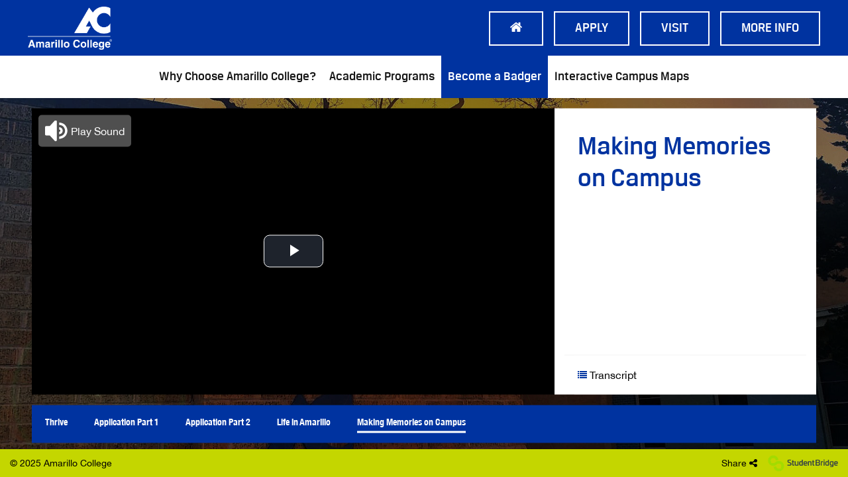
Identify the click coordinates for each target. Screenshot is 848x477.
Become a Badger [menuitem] (494, 77)
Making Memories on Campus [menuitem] (411, 421)
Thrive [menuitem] (56, 421)
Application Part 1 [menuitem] (126, 421)
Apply (591, 28)
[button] (84, 130)
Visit (674, 28)
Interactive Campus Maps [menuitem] (622, 77)
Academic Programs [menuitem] (382, 77)
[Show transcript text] (632, 374)
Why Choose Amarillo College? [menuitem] (237, 77)
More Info (770, 28)
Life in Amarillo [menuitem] (304, 421)
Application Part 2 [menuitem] (218, 421)
